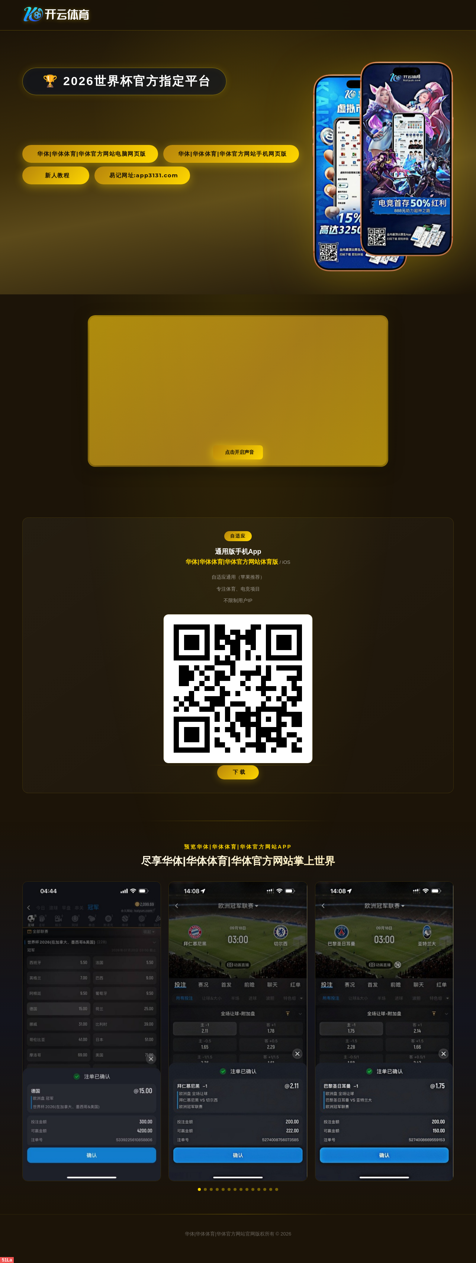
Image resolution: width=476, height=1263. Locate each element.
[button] (199, 1189)
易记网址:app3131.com (143, 175)
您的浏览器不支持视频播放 (238, 391)
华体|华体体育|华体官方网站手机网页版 (232, 153)
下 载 (239, 772)
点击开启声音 (239, 452)
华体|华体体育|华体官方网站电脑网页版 (91, 153)
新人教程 (57, 175)
